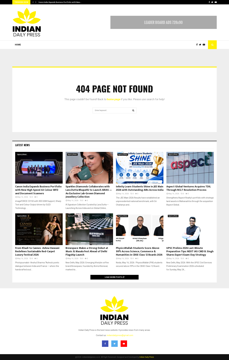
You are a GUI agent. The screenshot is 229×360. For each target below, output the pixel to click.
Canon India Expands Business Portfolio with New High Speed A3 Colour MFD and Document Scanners (38, 190)
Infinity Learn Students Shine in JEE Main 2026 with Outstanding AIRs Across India (139, 188)
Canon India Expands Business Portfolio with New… (59, 2)
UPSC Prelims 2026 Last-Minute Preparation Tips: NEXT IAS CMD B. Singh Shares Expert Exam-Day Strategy (190, 251)
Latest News (22, 145)
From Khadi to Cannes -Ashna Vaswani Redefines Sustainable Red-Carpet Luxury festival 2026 (37, 251)
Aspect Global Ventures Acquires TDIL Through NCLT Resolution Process (188, 188)
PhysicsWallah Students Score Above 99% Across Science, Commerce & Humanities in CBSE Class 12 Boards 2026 (139, 251)
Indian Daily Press (146, 357)
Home (18, 45)
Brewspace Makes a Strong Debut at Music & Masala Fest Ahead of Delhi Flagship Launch (87, 251)
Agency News (22, 154)
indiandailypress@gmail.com (120, 335)
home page (113, 99)
